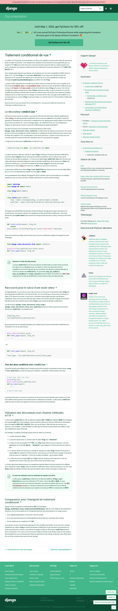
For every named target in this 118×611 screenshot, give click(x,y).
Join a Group (33, 571)
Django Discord (55, 574)
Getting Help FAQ (55, 571)
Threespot (81, 601)
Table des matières (89, 130)
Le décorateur (93, 86)
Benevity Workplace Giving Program (101, 581)
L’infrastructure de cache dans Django (18, 549)
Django (11, 9)
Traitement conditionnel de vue (93, 83)
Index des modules (92, 176)
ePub (107, 221)
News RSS (73, 588)
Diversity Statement (11, 588)
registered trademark (59, 606)
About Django (9, 571)
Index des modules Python (91, 137)
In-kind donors (47, 600)
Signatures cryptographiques (61, 549)
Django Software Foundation (14, 581)
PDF (103, 221)
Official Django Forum (89, 196)
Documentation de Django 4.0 (92, 148)
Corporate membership (97, 574)
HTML (99, 221)
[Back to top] (114, 607)
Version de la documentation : (104, 602)
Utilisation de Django (91, 151)
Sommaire (106, 176)
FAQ (82, 166)
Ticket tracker (86, 204)
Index (83, 176)
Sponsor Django (95, 571)
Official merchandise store (98, 578)
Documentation (16, 16)
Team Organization (11, 578)
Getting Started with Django (14, 574)
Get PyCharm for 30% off (59, 42)
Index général (87, 133)
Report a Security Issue (37, 581)
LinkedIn (72, 585)
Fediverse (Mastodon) (77, 578)
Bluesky (72, 581)
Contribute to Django (36, 574)
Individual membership (36, 585)
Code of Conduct (10, 585)
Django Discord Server (89, 187)
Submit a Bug (33, 578)
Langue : (111, 597)
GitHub (72, 571)
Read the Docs (92, 223)
